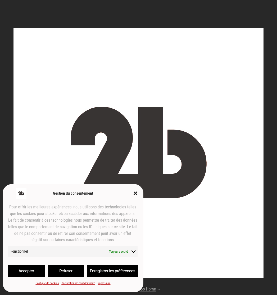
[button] (135, 193)
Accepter (26, 270)
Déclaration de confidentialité (78, 283)
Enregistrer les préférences (112, 270)
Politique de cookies (47, 283)
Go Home (148, 289)
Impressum (104, 283)
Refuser (65, 270)
